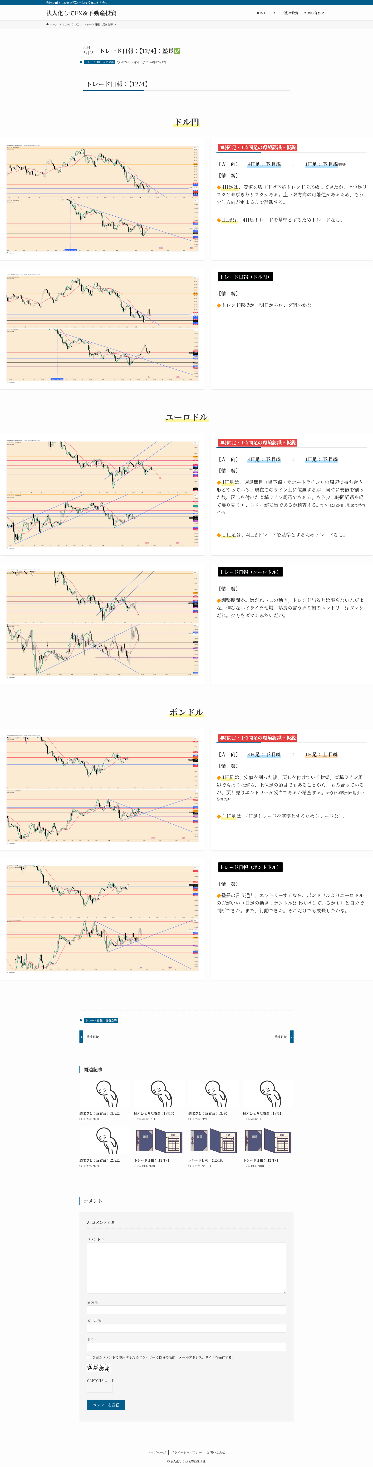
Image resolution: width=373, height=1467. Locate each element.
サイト (92, 1339)
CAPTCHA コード (100, 1380)
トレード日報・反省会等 (99, 62)
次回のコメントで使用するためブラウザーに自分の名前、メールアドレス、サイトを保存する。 (163, 1357)
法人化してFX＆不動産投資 (81, 13)
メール (94, 1320)
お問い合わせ (216, 1452)
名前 (92, 1301)
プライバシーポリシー (186, 1452)
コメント (96, 1239)
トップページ (157, 1452)
